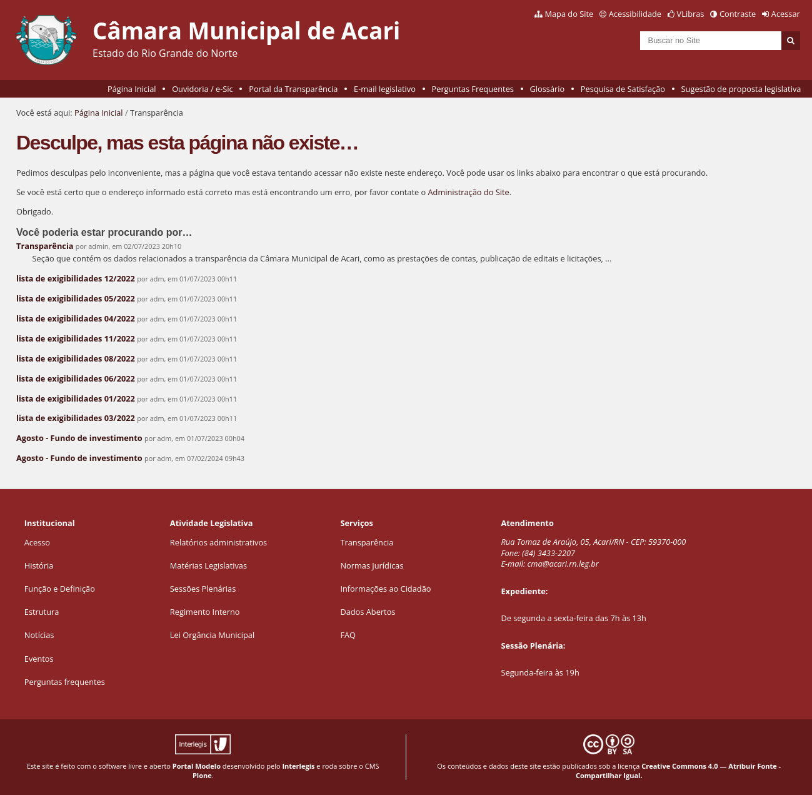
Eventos (39, 658)
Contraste (737, 13)
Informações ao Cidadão (385, 588)
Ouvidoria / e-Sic (202, 88)
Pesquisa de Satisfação (623, 88)
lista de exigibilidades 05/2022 (75, 298)
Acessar (785, 13)
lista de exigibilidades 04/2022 (75, 318)
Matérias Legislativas (208, 565)
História (39, 565)
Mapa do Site (568, 13)
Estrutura (41, 611)
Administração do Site (468, 192)
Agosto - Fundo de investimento (79, 437)
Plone (202, 775)
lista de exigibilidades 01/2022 (75, 398)
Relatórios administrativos (218, 542)
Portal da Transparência (293, 88)
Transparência (45, 245)
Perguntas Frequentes (473, 88)
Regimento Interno (205, 611)
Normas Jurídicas (371, 565)
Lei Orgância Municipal (212, 635)
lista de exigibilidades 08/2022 (75, 358)
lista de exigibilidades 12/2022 (75, 278)
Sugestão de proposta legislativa (741, 88)
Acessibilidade (635, 13)
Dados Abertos (367, 611)
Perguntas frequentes (64, 681)
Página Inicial (132, 88)
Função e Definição (59, 588)
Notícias (39, 635)
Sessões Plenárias (203, 588)
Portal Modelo (197, 766)
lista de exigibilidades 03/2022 (75, 417)
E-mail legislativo (385, 88)
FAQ (348, 635)
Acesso (37, 542)
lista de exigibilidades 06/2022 (75, 378)
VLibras (690, 13)
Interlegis (298, 766)
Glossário (547, 88)
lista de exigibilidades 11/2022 (75, 338)
